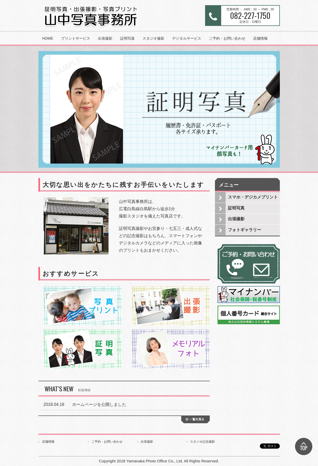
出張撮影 (105, 38)
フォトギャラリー (244, 230)
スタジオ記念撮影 (202, 441)
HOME (47, 38)
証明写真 (127, 38)
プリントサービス (75, 38)
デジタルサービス (186, 38)
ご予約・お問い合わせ (227, 38)
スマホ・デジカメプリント (253, 197)
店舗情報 (260, 38)
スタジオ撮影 (153, 38)
